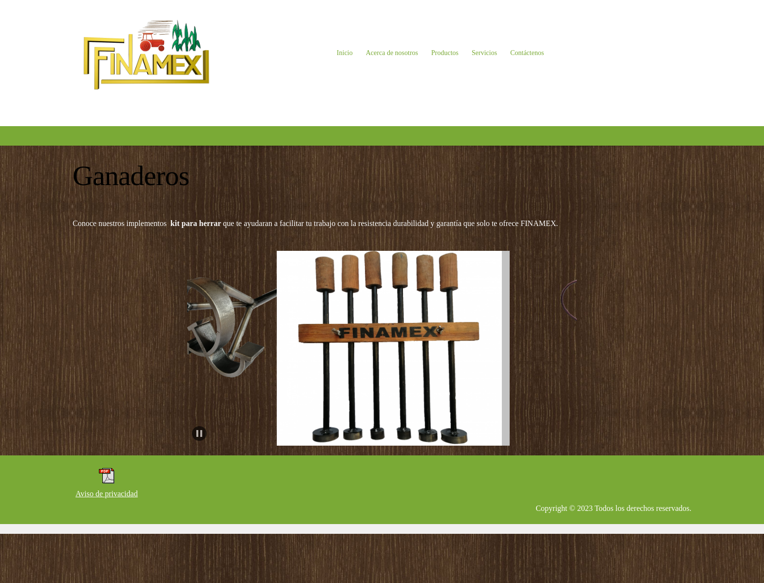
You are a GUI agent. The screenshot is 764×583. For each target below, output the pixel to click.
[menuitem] (345, 53)
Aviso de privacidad (107, 493)
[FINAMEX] (146, 53)
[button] (212, 348)
